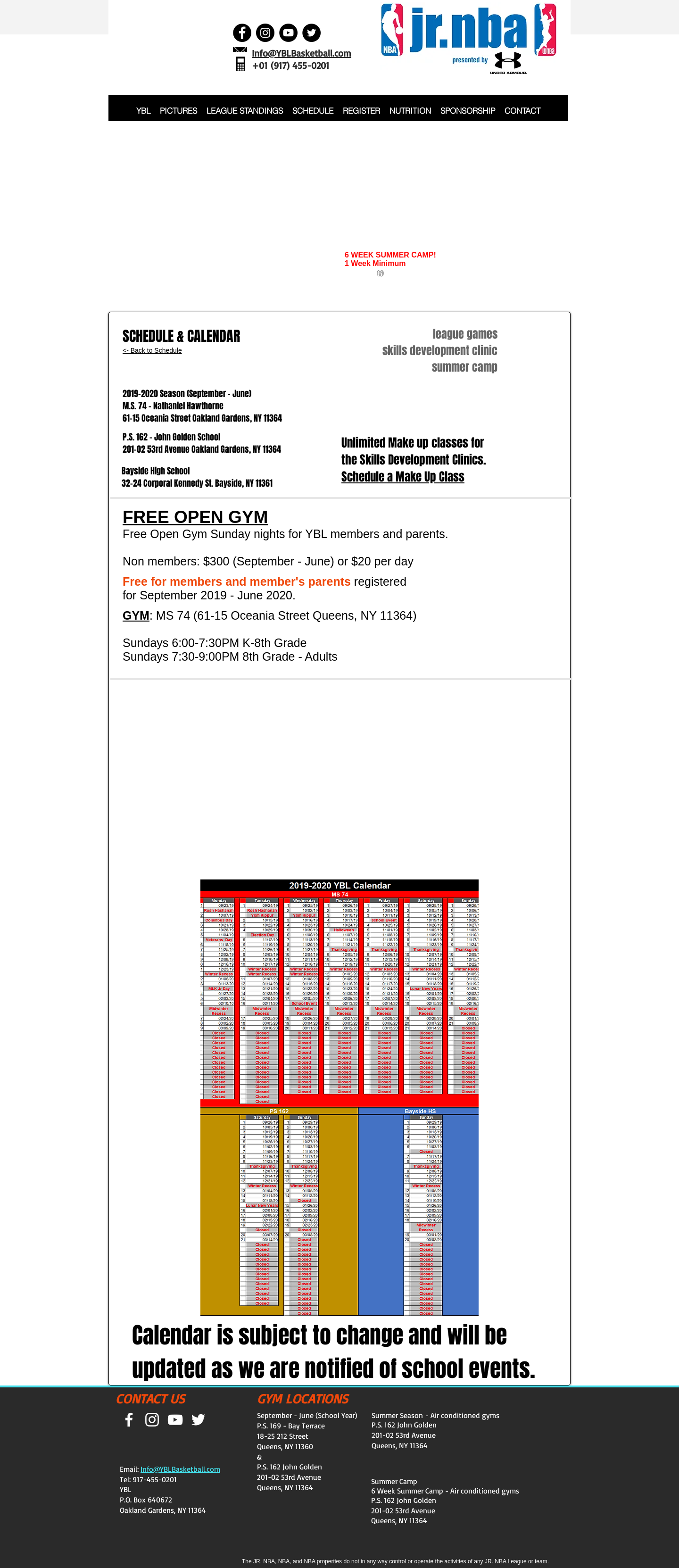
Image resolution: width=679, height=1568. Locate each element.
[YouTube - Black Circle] (288, 33)
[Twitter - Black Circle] (311, 33)
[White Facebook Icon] (129, 1419)
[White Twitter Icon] (198, 1419)
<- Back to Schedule (152, 350)
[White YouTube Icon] (175, 1419)
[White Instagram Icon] (152, 1419)
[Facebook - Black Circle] (242, 33)
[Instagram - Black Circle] (265, 33)
